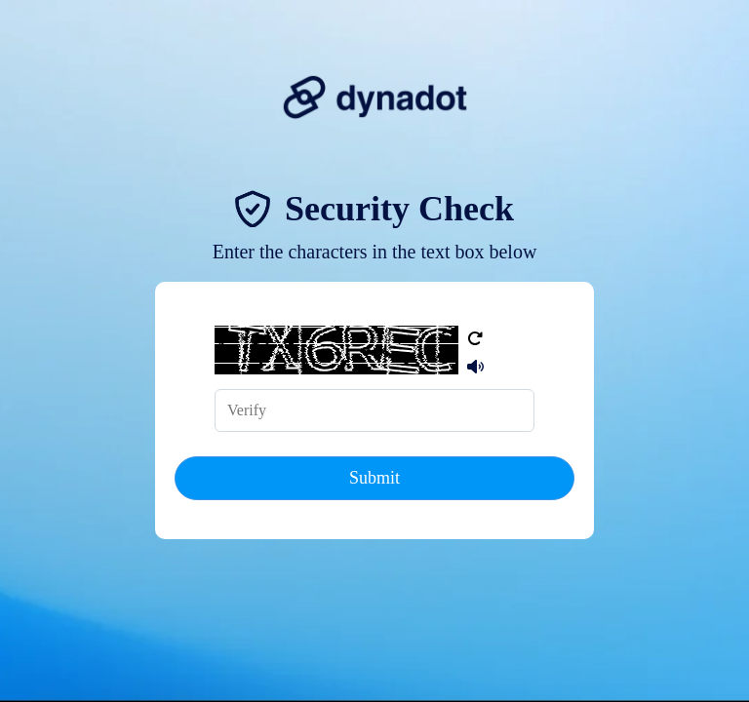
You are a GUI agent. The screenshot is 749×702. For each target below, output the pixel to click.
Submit (374, 478)
